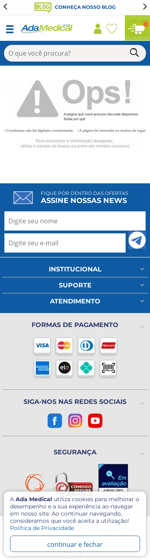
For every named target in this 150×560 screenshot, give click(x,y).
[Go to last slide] (5, 6)
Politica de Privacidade (42, 528)
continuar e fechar (75, 544)
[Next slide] (144, 6)
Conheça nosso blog (75, 7)
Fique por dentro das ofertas (84, 197)
